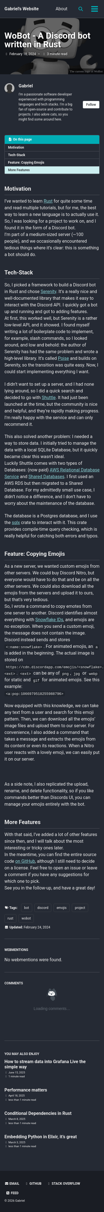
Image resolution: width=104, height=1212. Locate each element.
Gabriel (26, 85)
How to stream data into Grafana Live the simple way (45, 1064)
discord (43, 908)
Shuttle (48, 397)
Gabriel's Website (21, 8)
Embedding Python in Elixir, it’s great (40, 1136)
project (80, 908)
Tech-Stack (16, 155)
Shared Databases (47, 476)
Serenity (48, 291)
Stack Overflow (63, 1184)
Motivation (16, 147)
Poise (63, 358)
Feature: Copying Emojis (26, 162)
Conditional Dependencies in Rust (38, 1113)
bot (26, 908)
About (61, 8)
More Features (19, 170)
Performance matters (25, 1090)
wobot (26, 918)
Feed (12, 1193)
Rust (48, 201)
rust (10, 918)
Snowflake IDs (49, 619)
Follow (91, 105)
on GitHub (25, 861)
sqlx (16, 522)
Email (11, 1184)
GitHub (32, 1184)
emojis (62, 908)
